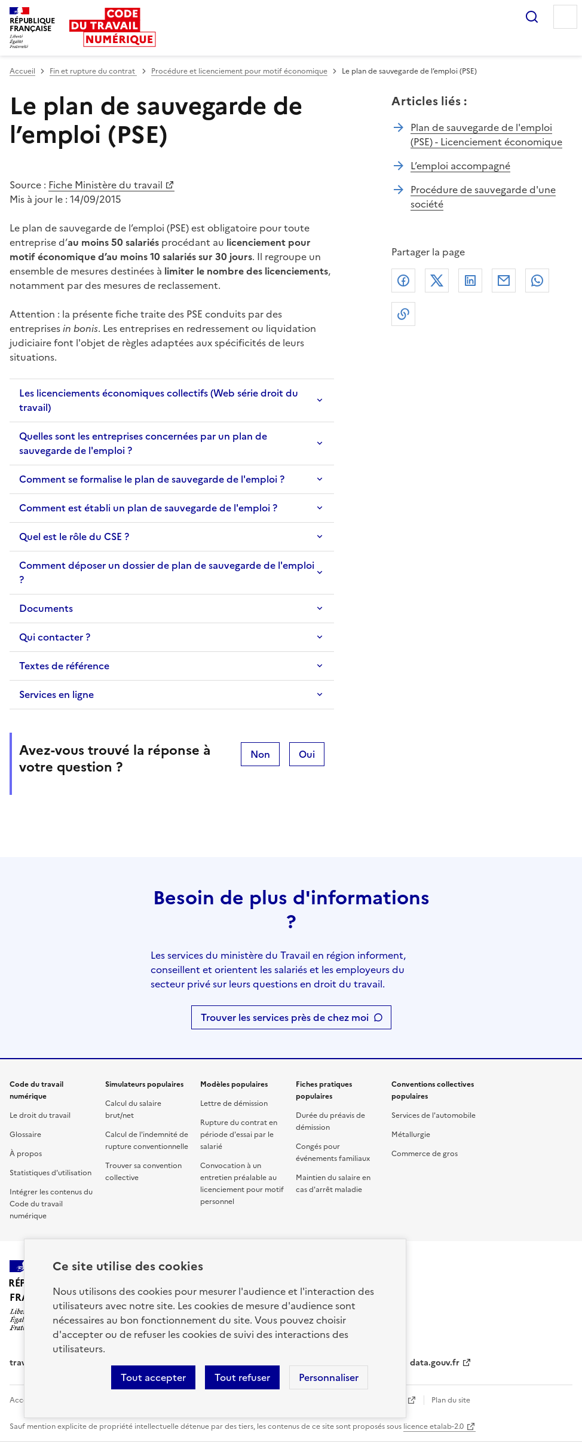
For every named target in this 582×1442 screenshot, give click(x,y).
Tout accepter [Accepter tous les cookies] (153, 1377)
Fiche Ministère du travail (105, 185)
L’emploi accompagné (460, 165)
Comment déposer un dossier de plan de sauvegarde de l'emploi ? (166, 572)
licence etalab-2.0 (433, 1426)
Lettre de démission (234, 1103)
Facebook (403, 280)
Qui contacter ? (54, 637)
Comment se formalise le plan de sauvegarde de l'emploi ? (151, 479)
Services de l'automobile (433, 1115)
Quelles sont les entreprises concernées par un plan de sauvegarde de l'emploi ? (143, 443)
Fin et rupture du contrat (93, 71)
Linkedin (470, 280)
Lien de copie (403, 314)
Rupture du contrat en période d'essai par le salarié (238, 1134)
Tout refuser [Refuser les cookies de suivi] (242, 1377)
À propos (26, 1153)
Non (260, 754)
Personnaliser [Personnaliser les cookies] (329, 1377)
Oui (307, 754)
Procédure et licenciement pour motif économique (239, 71)
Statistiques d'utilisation (50, 1172)
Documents (46, 608)
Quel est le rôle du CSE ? (74, 536)
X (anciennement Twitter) (437, 280)
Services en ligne (56, 694)
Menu (565, 17)
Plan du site (450, 1400)
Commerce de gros (424, 1153)
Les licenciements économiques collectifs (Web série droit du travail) (158, 400)
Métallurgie (410, 1134)
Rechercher (532, 17)
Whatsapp (537, 280)
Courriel (504, 280)
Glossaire (25, 1134)
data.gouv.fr (435, 1362)
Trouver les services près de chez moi (285, 1017)
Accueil (22, 71)
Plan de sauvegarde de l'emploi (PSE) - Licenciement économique (486, 134)
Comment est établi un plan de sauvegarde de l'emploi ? (148, 508)
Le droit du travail (40, 1115)
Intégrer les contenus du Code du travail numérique (51, 1204)
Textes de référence (64, 665)
